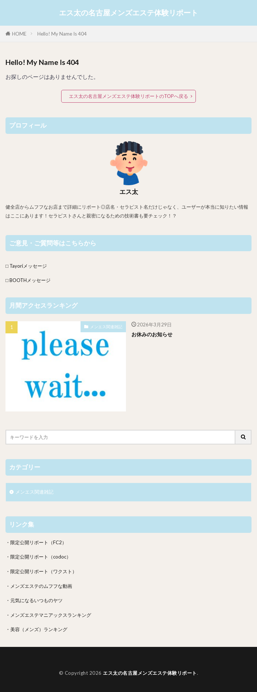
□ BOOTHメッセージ (28, 280)
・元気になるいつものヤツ (34, 600)
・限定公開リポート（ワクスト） (41, 571)
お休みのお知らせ (151, 334)
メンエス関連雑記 (106, 326)
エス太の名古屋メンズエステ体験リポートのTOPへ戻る (128, 96)
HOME (19, 34)
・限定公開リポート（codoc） (38, 557)
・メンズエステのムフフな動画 (38, 586)
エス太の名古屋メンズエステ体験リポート (128, 13)
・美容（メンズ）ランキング (36, 629)
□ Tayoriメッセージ (26, 266)
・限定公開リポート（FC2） (36, 542)
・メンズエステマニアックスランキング (48, 615)
